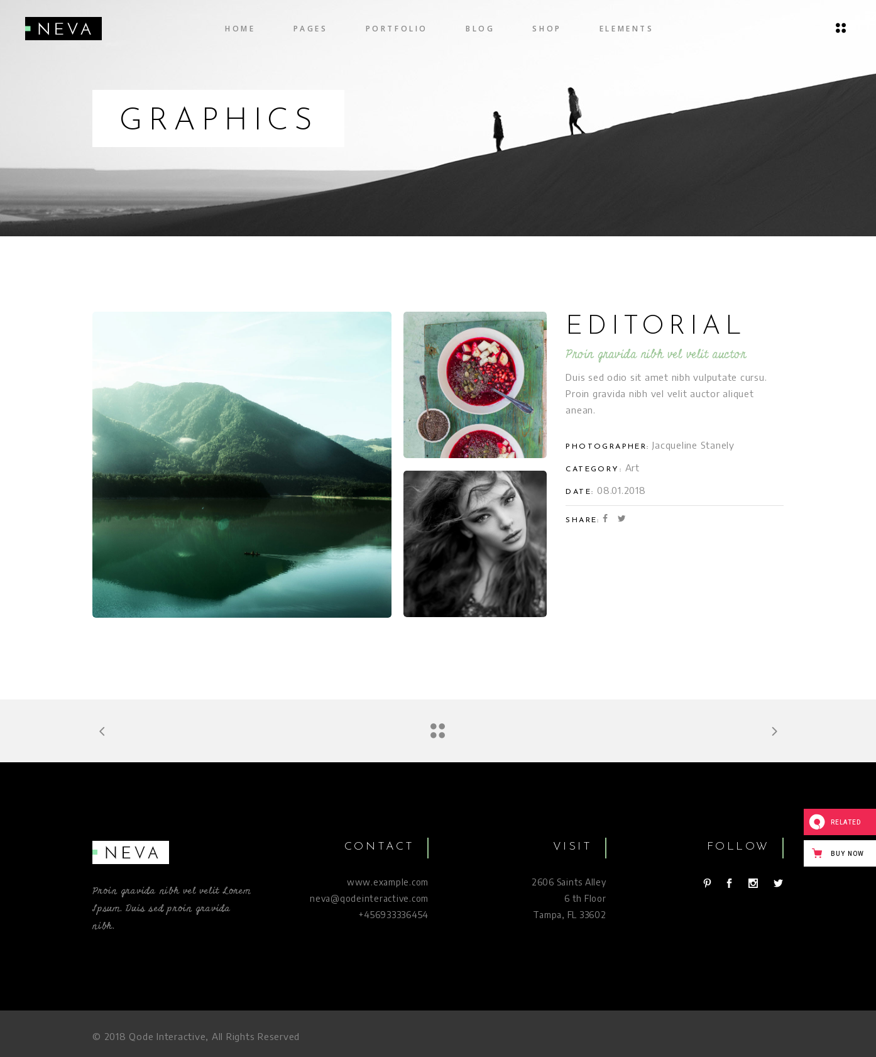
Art (632, 467)
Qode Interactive (167, 1036)
